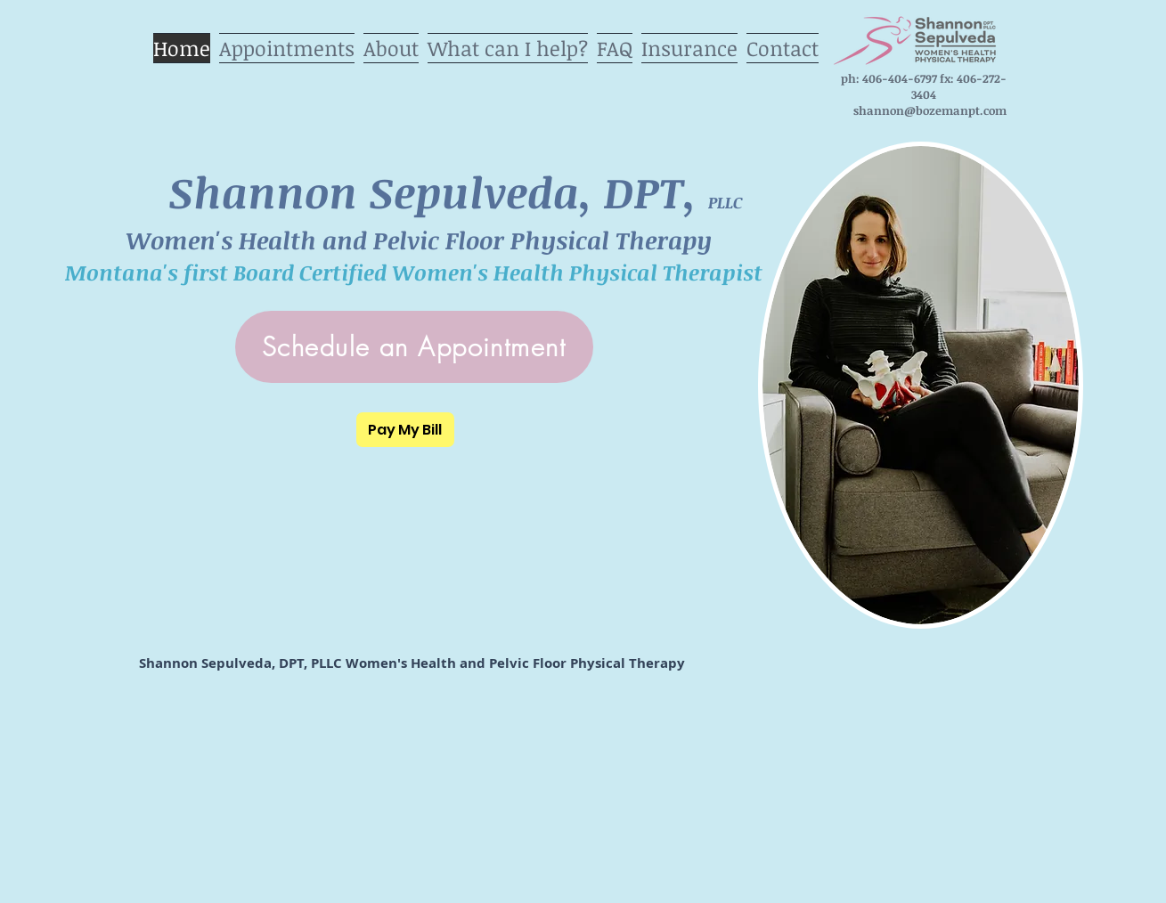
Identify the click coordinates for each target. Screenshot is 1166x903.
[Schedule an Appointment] (414, 347)
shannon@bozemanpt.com (930, 110)
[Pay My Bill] (405, 429)
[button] (507, 43)
